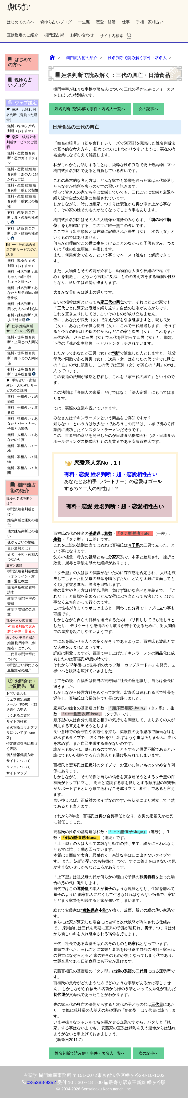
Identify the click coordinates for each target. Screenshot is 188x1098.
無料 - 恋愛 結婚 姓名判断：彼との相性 (22, 187)
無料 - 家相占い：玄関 (22, 470)
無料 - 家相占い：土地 (22, 448)
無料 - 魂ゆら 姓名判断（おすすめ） (21, 128)
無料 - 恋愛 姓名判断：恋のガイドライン (22, 158)
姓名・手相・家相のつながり (22, 557)
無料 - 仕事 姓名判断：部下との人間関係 (22, 358)
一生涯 (84, 22)
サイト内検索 (116, 36)
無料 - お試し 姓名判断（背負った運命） (21, 115)
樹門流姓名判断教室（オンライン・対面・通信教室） (22, 576)
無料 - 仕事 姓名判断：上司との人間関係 (22, 342)
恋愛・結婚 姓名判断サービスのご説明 (21, 142)
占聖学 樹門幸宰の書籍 (21, 601)
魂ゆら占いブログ (56, 22)
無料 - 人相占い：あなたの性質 (22, 437)
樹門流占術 (54, 35)
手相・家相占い (150, 22)
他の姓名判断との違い (22, 533)
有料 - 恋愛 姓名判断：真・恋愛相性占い (22, 217)
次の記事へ (148, 109)
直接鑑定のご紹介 (22, 35)
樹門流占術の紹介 (23, 487)
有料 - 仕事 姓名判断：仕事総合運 (22, 371)
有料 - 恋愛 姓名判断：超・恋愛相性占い (111, 474)
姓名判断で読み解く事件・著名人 (21, 629)
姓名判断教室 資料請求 (21, 590)
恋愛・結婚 (106, 22)
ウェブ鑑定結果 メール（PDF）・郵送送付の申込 (21, 704)
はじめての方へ (20, 22)
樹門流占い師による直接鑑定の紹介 (22, 667)
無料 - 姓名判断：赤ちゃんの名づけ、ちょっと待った (22, 277)
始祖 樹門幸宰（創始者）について (21, 645)
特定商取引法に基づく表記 (21, 746)
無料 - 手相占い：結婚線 (22, 399)
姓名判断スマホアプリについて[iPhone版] (21, 733)
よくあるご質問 (18, 715)
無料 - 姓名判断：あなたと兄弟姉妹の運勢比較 (22, 293)
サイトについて (18, 761)
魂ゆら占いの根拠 (21, 542)
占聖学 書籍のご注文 (21, 612)
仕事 (126, 22)
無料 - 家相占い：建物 (22, 459)
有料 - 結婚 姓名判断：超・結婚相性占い (22, 233)
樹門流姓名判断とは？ (21, 511)
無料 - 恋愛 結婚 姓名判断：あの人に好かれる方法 (22, 174)
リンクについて (18, 767)
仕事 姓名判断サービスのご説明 (20, 328)
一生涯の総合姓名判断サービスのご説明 (21, 250)
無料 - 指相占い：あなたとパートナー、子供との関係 (22, 424)
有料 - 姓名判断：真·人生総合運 (22, 317)
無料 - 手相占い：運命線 (22, 410)
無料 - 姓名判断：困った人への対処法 (22, 306)
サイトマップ (16, 773)
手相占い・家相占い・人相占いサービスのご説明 (21, 385)
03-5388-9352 (41, 1082)
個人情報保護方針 (20, 755)
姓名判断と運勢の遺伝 (22, 522)
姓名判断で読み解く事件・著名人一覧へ (90, 109)
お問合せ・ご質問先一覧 (22, 684)
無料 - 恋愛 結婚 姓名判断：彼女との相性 (22, 201)
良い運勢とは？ (19, 548)
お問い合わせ (82, 35)
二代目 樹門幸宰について (21, 656)
